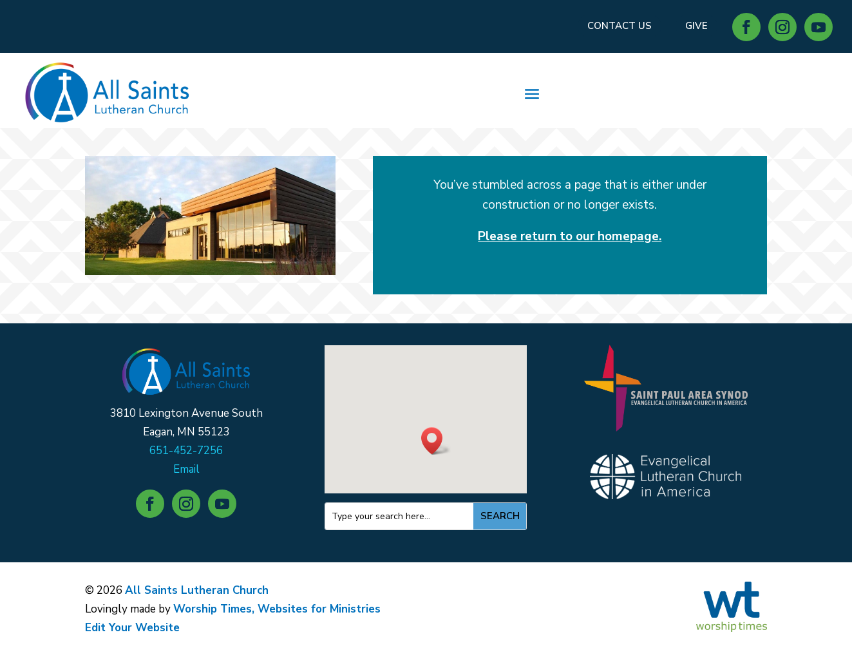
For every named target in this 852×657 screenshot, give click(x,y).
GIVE (696, 25)
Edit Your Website (132, 627)
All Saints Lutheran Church (197, 590)
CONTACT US (619, 25)
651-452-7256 (186, 450)
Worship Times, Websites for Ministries (277, 609)
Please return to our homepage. (569, 236)
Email (186, 469)
